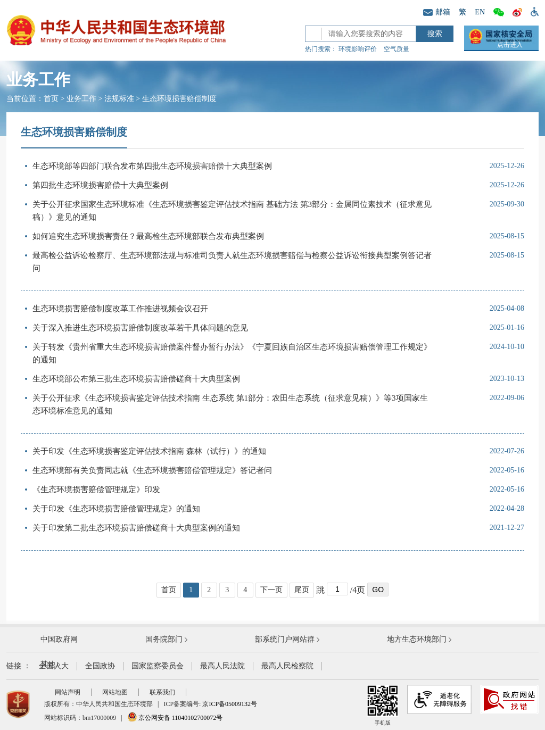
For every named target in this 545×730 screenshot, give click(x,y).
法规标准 (119, 99)
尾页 (301, 590)
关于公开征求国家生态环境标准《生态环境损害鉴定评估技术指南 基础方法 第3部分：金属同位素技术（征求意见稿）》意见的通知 (232, 210)
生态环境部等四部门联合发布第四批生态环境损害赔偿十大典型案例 (152, 166)
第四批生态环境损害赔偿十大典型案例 (100, 185)
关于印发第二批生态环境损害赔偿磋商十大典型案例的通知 (136, 528)
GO (378, 589)
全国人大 (54, 666)
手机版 (383, 705)
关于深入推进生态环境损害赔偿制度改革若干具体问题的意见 (140, 327)
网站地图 (115, 692)
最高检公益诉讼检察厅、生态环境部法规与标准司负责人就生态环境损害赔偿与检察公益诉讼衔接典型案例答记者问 (232, 261)
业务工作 (81, 99)
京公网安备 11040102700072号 (175, 717)
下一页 (271, 590)
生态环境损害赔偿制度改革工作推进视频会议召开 (120, 308)
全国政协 (100, 666)
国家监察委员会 (157, 666)
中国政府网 (59, 639)
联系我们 (162, 692)
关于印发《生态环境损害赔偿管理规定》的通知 (116, 508)
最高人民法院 (222, 666)
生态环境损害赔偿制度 (179, 99)
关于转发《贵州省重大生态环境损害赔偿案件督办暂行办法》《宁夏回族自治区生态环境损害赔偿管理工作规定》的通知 (232, 353)
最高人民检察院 (287, 666)
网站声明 (67, 692)
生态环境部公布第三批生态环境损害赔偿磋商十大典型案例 (136, 379)
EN (480, 12)
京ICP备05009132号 (229, 704)
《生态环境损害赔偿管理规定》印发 (96, 489)
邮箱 (436, 12)
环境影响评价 (357, 49)
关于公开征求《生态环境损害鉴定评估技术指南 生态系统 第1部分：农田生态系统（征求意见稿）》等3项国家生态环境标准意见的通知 (230, 404)
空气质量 (396, 49)
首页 (51, 99)
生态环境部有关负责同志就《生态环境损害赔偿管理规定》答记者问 (152, 470)
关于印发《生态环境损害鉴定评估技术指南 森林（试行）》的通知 (149, 451)
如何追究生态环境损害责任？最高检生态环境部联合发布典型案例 (148, 236)
